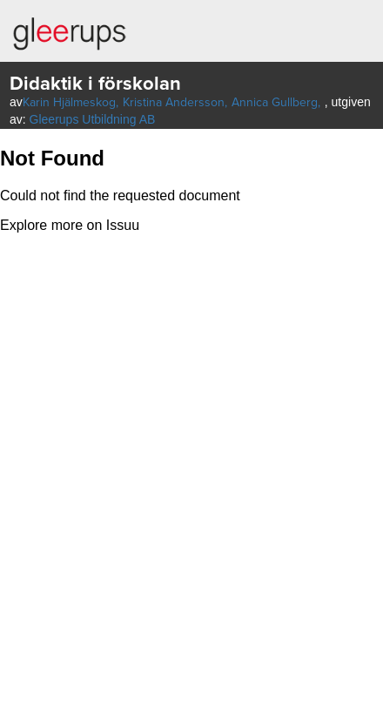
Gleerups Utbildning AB (93, 119)
